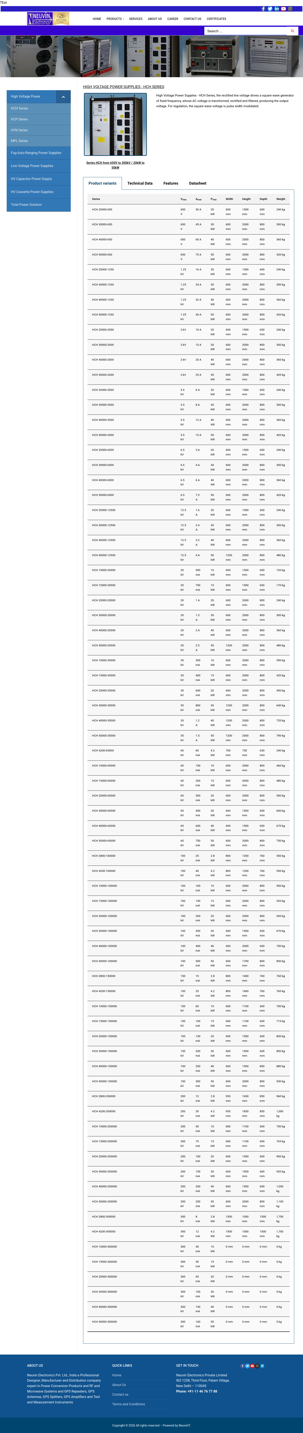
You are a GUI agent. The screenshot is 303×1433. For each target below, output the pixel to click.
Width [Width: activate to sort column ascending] (229, 199)
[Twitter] (270, 8)
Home (116, 1375)
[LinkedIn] (276, 8)
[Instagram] (290, 8)
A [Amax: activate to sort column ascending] (198, 199)
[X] (247, 1366)
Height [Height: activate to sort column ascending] (246, 199)
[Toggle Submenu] (63, 96)
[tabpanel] (188, 766)
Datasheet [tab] (197, 183)
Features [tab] (170, 183)
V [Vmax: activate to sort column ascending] (183, 199)
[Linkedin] (262, 1366)
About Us (119, 1385)
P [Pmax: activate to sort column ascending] (214, 199)
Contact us (120, 1394)
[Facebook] (263, 8)
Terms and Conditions (128, 1404)
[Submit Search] (292, 31)
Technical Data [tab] (140, 183)
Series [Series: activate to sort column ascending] (96, 199)
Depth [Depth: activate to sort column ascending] (263, 199)
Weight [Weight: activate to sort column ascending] (280, 199)
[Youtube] (283, 8)
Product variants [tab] (102, 183)
